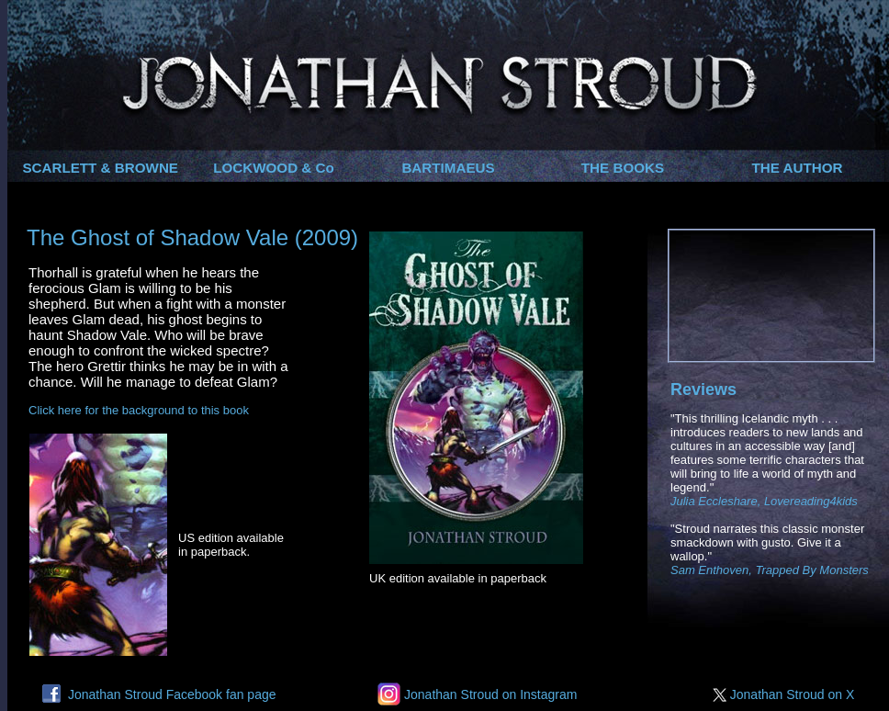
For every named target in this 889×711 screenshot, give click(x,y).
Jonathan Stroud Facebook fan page (159, 694)
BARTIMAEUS (447, 167)
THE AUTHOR (797, 167)
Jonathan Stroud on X (787, 694)
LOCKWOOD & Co (273, 167)
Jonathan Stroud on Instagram (477, 694)
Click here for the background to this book (138, 410)
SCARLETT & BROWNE (100, 167)
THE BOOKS (622, 167)
